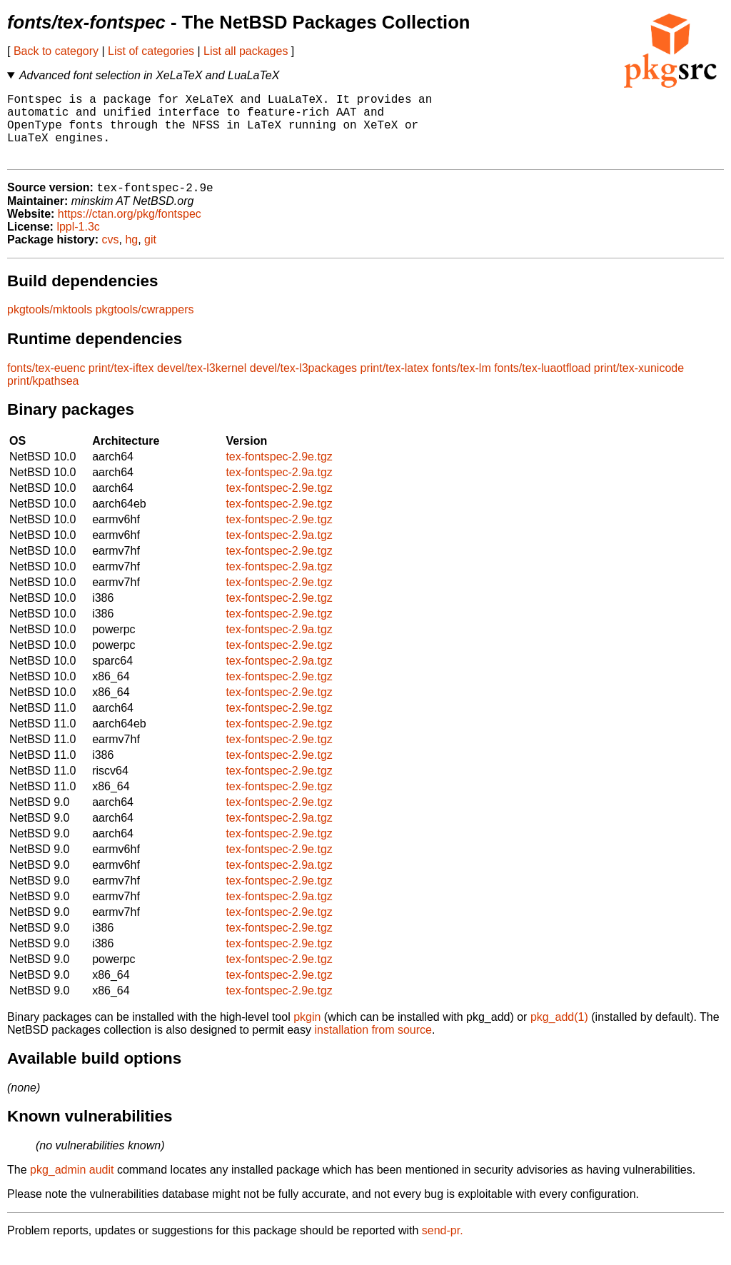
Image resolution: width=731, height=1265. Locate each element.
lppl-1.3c (77, 243)
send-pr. (442, 1247)
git (150, 256)
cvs (110, 256)
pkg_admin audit (72, 1186)
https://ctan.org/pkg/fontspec (129, 230)
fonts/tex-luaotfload (542, 384)
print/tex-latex (395, 384)
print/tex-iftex (121, 384)
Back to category (56, 51)
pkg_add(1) (559, 1033)
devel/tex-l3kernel (201, 384)
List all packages (245, 51)
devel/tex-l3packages (303, 384)
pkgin (307, 1033)
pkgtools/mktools (49, 326)
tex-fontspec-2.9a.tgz (279, 489)
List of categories (151, 51)
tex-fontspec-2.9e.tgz (279, 473)
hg (131, 256)
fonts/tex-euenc (46, 384)
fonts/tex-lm (461, 384)
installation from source (373, 1046)
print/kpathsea (43, 397)
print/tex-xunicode (639, 384)
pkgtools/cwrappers (145, 326)
